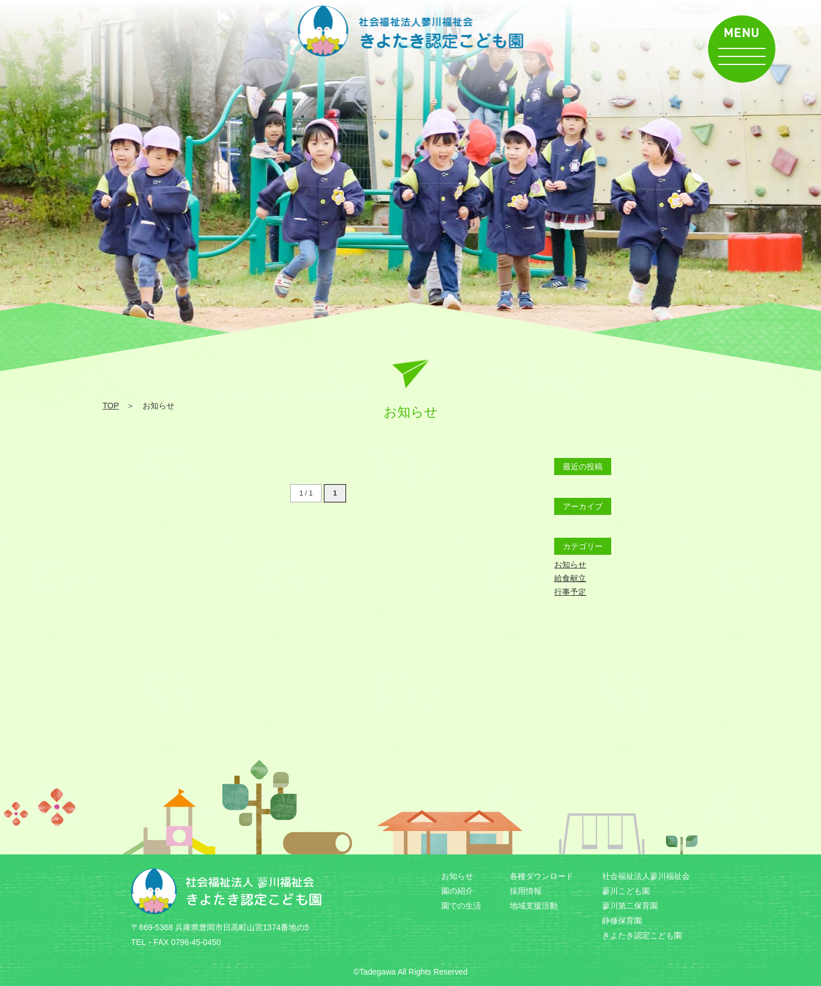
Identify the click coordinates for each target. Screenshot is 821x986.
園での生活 (461, 905)
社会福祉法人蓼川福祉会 (646, 876)
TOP (111, 405)
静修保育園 (622, 920)
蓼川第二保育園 (630, 905)
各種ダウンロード (542, 876)
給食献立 (570, 578)
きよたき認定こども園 (642, 935)
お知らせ (570, 564)
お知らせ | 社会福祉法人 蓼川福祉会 (410, 31)
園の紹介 (457, 890)
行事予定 (570, 591)
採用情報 (526, 890)
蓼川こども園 (626, 890)
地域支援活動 (534, 905)
